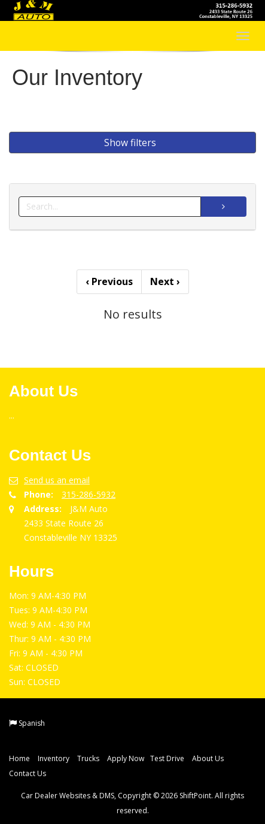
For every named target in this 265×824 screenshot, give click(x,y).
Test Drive (167, 758)
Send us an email (57, 480)
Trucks (88, 758)
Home (19, 758)
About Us (208, 758)
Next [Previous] (165, 281)
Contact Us (27, 773)
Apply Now (125, 758)
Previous (109, 281)
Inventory (53, 758)
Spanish (32, 723)
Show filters (130, 142)
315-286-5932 (88, 494)
